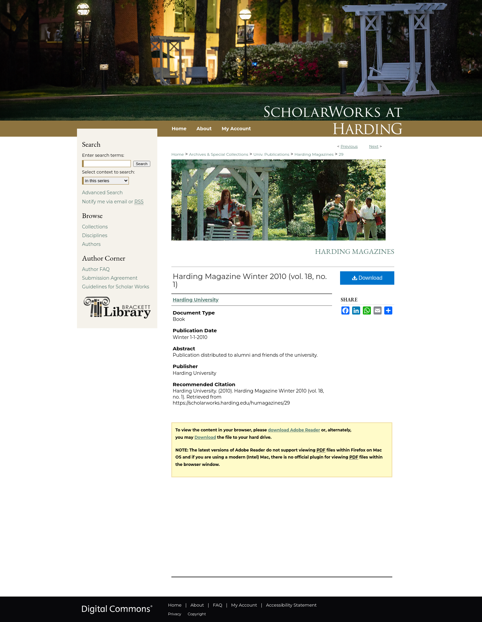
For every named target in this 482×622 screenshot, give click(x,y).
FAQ (217, 605)
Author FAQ (96, 269)
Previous (348, 146)
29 (341, 154)
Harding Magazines (314, 154)
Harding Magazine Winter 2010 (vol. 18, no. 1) (250, 280)
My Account (244, 605)
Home (177, 154)
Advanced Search (102, 193)
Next (374, 146)
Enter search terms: (103, 155)
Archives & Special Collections (218, 154)
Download (367, 278)
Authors (91, 244)
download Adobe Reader (294, 429)
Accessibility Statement (291, 605)
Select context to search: (108, 172)
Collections (95, 227)
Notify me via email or (113, 202)
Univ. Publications (271, 154)
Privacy (174, 614)
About (197, 605)
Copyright (197, 614)
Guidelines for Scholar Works (115, 287)
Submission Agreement (110, 278)
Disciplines (94, 235)
